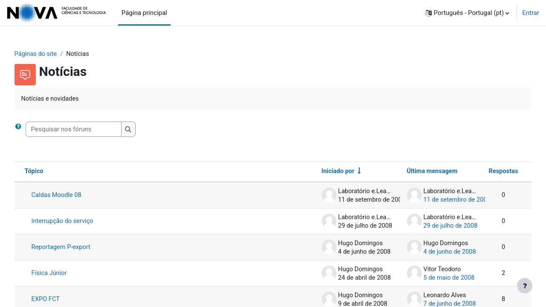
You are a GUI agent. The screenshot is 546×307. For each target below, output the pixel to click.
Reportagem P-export (77, 248)
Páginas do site (52, 54)
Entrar (530, 13)
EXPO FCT (61, 300)
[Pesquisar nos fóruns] (89, 130)
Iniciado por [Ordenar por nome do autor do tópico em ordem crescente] (322, 172)
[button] (467, 13)
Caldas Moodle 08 (73, 196)
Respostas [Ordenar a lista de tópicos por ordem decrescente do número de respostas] (487, 172)
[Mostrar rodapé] (524, 285)
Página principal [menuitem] (144, 13)
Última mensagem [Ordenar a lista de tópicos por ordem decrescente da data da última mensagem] (416, 172)
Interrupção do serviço (79, 222)
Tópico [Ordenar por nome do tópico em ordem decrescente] (50, 172)
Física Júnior (65, 274)
